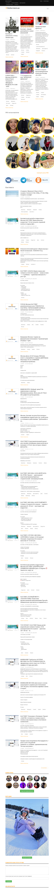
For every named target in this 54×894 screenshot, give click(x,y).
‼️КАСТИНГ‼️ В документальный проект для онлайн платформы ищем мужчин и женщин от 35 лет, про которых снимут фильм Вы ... (34, 444)
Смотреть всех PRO (43, 173)
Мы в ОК (45, 180)
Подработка (28, 95)
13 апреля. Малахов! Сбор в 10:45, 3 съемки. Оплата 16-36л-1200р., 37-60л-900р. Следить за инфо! (34, 193)
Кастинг (12, 54)
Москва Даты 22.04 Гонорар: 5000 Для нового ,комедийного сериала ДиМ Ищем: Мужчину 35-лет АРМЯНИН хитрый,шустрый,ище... (34, 358)
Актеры (27, 50)
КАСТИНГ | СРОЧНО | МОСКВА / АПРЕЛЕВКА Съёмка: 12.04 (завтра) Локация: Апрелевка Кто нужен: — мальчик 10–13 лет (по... (32, 537)
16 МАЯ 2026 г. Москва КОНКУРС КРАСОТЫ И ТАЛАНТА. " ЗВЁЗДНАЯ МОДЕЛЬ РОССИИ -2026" (11, 81)
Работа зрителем (24, 211)
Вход (41, 1)
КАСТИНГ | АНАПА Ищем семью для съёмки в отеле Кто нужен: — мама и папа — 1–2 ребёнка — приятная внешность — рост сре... (34, 273)
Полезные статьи (9, 4)
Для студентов (45, 48)
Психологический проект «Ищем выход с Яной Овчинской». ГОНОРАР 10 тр (34, 250)
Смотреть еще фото (27, 857)
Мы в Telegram (29, 180)
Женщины (38, 48)
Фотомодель (43, 94)
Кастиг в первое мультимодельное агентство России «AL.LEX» (41, 72)
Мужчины (23, 209)
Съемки (22, 52)
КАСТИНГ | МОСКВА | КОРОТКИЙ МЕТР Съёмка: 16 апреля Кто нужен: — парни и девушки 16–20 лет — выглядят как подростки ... (33, 505)
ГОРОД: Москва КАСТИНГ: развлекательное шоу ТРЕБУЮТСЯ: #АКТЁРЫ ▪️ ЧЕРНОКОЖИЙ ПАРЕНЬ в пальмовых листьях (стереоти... (32, 307)
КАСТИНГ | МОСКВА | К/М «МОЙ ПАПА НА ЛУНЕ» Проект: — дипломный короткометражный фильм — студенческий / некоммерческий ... (33, 476)
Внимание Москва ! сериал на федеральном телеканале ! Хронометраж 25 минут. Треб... (34, 338)
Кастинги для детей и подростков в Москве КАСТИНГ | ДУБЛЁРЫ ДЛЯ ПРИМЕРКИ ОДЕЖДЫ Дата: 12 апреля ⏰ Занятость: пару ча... (33, 567)
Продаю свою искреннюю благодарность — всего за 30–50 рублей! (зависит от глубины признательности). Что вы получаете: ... (34, 743)
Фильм (22, 242)
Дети (7, 105)
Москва (7, 54)
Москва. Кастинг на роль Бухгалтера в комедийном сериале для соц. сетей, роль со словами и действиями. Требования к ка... (34, 418)
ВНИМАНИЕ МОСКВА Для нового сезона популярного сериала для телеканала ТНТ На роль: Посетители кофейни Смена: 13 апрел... (34, 685)
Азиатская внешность (40, 46)
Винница (35, 462)
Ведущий (38, 50)
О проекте (16, 4)
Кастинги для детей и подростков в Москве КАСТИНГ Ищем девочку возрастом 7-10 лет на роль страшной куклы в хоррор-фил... (32, 221)
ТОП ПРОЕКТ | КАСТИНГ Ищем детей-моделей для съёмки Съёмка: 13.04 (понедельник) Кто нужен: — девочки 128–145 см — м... (33, 627)
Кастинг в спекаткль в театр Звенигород (11, 35)
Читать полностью (9, 57)
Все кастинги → (44, 767)
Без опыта (8, 103)
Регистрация (46, 1)
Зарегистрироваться (27, 791)
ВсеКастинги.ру (13, 8)
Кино (41, 618)
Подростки (14, 103)
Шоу (33, 324)
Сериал (22, 54)
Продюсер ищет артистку (40, 27)
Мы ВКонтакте (14, 180)
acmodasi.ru (33, 264)
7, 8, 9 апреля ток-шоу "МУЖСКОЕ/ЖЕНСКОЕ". (26, 77)
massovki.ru (32, 211)
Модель (42, 96)
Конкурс (11, 105)
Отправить (8, 881)
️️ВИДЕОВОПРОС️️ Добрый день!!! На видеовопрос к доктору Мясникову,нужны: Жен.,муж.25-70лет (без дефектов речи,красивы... (33, 392)
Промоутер (28, 495)
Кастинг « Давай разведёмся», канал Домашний (27, 31)
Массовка (23, 99)
